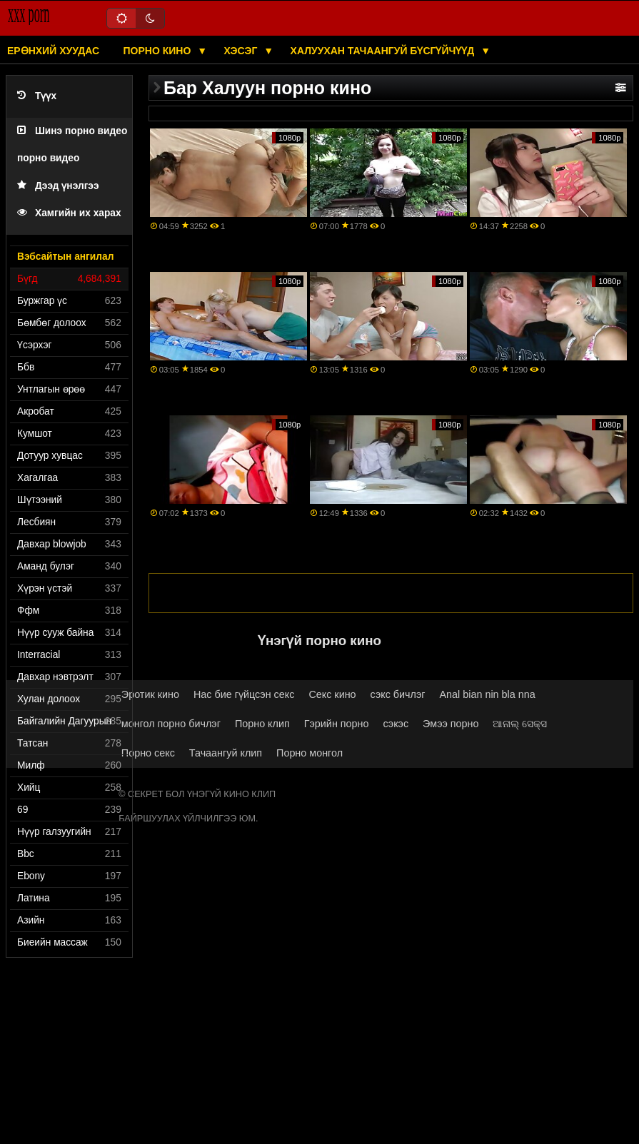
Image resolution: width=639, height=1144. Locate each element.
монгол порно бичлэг (171, 723)
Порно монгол (309, 753)
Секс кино (332, 694)
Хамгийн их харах (69, 213)
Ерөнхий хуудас (53, 50)
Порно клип (262, 723)
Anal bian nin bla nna (487, 694)
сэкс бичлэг (398, 694)
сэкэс (395, 723)
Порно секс (148, 753)
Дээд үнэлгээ (58, 186)
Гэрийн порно (336, 723)
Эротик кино (150, 694)
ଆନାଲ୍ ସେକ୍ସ (520, 723)
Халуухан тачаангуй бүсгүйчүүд (384, 50)
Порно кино (159, 50)
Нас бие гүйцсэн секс (243, 694)
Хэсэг (242, 50)
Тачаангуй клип (225, 753)
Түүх (36, 96)
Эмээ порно (450, 723)
